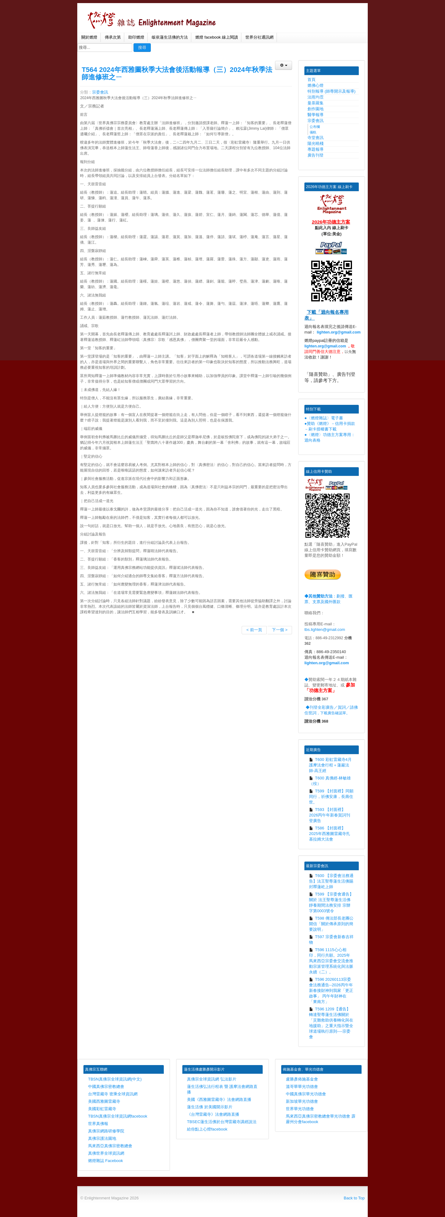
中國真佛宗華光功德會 (306, 1094)
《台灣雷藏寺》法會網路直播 (213, 1114)
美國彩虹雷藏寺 (102, 1108)
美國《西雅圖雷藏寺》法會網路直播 (219, 1099)
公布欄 (315, 126)
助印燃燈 (136, 37)
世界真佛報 (98, 1123)
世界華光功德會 (300, 1108)
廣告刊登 (315, 155)
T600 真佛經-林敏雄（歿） (330, 781)
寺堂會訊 (315, 137)
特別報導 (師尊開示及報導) (331, 91)
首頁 (311, 79)
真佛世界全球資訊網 (106, 1153)
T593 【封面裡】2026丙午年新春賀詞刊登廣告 (329, 815)
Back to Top (354, 1198)
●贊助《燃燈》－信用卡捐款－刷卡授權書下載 (329, 426)
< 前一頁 (254, 629)
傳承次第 (113, 37)
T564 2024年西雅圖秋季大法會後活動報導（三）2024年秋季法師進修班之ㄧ (177, 73)
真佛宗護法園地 (102, 1138)
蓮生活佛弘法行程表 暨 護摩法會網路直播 (222, 1089)
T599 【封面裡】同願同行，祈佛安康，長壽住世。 (331, 796)
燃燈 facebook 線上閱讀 (216, 37)
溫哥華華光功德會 (302, 1086)
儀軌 (313, 132)
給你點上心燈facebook (207, 1129)
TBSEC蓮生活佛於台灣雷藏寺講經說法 (221, 1121)
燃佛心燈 (315, 85)
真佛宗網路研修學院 (106, 1131)
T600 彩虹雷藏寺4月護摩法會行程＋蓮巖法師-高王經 (330, 765)
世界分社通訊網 (259, 37)
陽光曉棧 (315, 143)
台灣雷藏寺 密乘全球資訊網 (113, 1094)
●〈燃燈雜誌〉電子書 (323, 418)
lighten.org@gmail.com (339, 332)
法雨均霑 (315, 97)
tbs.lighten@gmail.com (324, 629)
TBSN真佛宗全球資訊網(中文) (115, 1079)
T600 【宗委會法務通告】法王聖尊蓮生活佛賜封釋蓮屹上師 (331, 881)
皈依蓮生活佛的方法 (170, 37)
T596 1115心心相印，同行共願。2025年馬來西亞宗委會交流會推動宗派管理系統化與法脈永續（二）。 (331, 960)
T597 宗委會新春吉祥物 (331, 939)
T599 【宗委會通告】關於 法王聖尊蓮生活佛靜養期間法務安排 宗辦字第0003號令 (331, 902)
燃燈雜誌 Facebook (105, 1160)
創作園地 (315, 109)
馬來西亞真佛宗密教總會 (110, 1146)
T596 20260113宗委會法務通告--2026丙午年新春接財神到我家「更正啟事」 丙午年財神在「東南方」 (331, 990)
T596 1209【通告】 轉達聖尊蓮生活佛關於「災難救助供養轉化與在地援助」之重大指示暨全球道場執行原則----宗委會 (331, 1023)
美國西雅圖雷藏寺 (104, 1101)
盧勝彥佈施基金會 (302, 1079)
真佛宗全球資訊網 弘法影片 (211, 1079)
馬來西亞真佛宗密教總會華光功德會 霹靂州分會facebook (320, 1119)
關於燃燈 (89, 37)
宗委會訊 (100, 92)
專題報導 (315, 149)
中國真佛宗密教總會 (106, 1086)
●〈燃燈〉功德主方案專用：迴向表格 (329, 437)
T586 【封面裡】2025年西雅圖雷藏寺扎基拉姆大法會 (329, 833)
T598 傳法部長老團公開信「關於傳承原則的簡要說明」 (331, 924)
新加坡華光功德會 (302, 1101)
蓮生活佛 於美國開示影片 (209, 1107)
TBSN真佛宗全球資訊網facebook (117, 1116)
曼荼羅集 (315, 103)
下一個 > (279, 629)
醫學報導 (315, 114)
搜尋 (142, 47)
